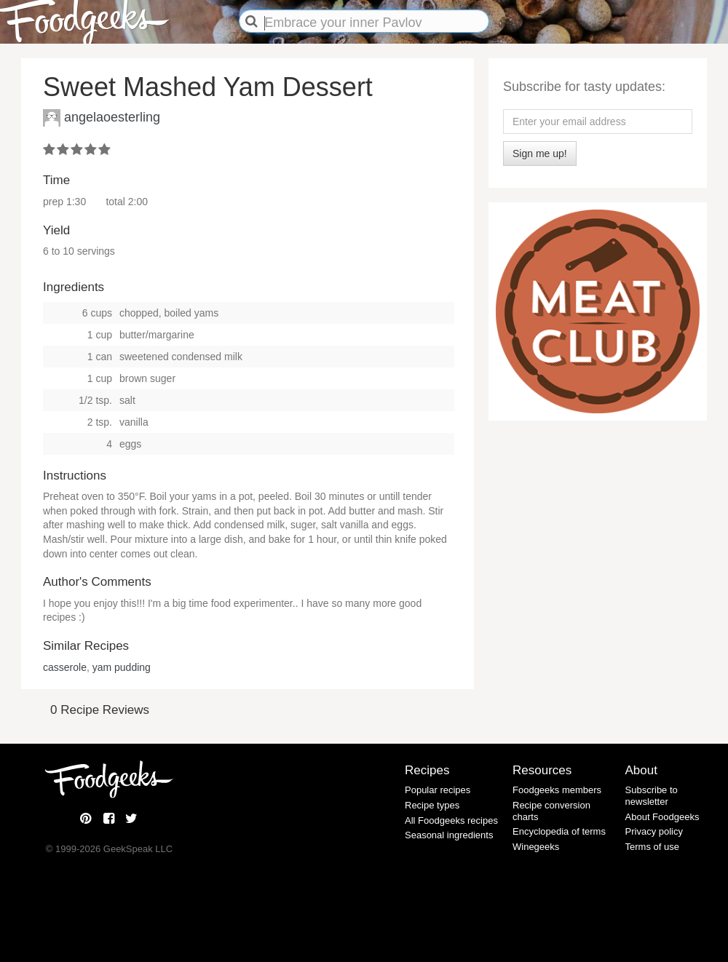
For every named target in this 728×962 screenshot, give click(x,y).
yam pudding (121, 667)
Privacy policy (654, 831)
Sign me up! (540, 153)
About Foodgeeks (662, 816)
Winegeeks (536, 846)
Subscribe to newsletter (651, 795)
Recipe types (432, 805)
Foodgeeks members (557, 789)
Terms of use (652, 846)
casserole (65, 667)
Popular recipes (437, 789)
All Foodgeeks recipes (451, 820)
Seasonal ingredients (449, 835)
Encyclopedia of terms (559, 831)
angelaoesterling (112, 116)
